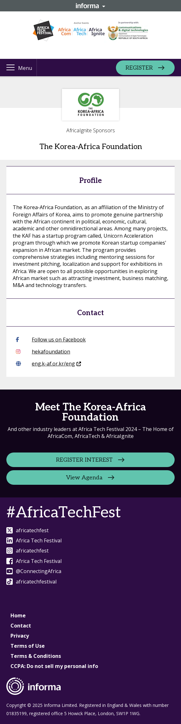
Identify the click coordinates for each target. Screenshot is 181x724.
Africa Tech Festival (34, 540)
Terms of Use (27, 645)
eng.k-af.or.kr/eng (48, 363)
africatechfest (27, 530)
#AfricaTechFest (63, 513)
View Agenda (84, 477)
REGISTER (139, 67)
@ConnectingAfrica (33, 571)
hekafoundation (43, 351)
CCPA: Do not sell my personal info (54, 666)
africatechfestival (31, 581)
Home (18, 615)
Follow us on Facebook (51, 339)
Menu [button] (25, 68)
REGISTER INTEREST (84, 459)
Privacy (19, 635)
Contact (20, 625)
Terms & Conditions (35, 655)
